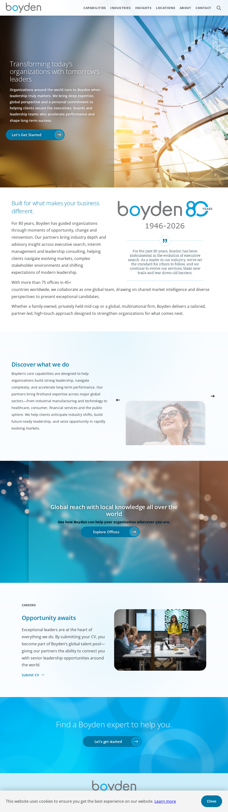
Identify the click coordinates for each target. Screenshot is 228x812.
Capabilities (94, 8)
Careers (29, 605)
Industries (120, 8)
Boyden (23, 8)
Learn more (165, 801)
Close (211, 801)
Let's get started (108, 741)
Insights (143, 8)
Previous (118, 400)
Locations (165, 8)
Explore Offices (106, 531)
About (185, 8)
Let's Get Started (26, 134)
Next (213, 396)
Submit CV (30, 675)
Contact (203, 8)
